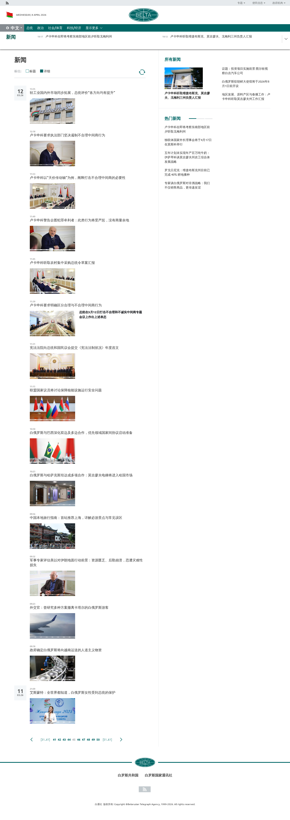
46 (78, 739)
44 (69, 739)
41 (54, 739)
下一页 (121, 740)
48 (88, 739)
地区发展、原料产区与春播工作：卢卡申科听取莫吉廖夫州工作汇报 (246, 97)
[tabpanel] (189, 159)
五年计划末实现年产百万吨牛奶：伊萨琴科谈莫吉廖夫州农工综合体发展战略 (187, 157)
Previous (31, 740)
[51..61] (107, 739)
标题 (32, 71)
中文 (15, 28)
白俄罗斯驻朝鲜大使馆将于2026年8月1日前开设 (245, 84)
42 (59, 739)
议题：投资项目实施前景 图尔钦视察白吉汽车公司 (245, 71)
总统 (29, 28)
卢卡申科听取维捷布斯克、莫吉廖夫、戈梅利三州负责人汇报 (187, 95)
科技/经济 (74, 28)
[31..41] (45, 739)
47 (83, 739)
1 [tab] (192, 117)
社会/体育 (55, 28)
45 (74, 739)
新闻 (11, 37)
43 (64, 739)
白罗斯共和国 (128, 775)
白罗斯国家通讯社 (158, 775)
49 (93, 739)
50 (98, 739)
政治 (40, 28)
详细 (47, 71)
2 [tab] (200, 117)
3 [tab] (208, 117)
